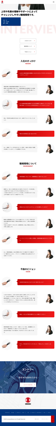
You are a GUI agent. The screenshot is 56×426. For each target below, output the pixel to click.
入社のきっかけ (28, 40)
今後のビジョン (28, 51)
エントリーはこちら (28, 384)
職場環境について (28, 46)
